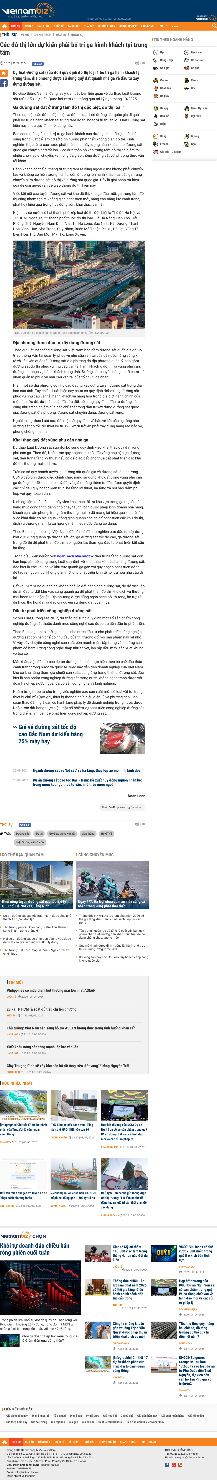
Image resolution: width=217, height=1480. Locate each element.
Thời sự (9, 34)
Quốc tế (11, 996)
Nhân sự (77, 35)
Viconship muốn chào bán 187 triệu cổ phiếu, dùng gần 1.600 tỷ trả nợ (74, 1195)
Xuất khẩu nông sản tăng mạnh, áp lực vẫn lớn (42, 1047)
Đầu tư (61, 35)
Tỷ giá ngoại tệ (40, 1415)
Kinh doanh (7, 1205)
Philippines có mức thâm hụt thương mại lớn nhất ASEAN (51, 990)
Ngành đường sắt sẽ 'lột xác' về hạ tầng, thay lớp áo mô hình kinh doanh (89, 770)
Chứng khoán (59, 1137)
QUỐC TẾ (59, 26)
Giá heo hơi (110, 1415)
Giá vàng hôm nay (17, 1415)
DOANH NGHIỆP (127, 26)
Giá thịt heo (58, 1422)
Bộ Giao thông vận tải (62, 833)
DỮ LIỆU (164, 26)
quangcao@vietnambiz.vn (189, 1457)
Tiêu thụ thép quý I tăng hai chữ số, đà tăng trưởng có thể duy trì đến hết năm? (196, 1330)
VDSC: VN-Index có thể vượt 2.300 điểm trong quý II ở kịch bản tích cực (196, 1253)
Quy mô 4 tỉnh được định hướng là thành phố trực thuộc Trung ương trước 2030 (112, 947)
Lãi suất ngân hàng (172, 1415)
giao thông (88, 833)
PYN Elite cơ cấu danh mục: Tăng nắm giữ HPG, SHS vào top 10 (72, 1127)
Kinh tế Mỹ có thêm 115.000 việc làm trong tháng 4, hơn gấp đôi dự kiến (130, 1253)
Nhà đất (5, 1142)
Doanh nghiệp (15, 1072)
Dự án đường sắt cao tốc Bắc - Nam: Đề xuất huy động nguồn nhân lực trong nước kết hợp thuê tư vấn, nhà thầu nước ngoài (87, 782)
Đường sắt (22, 833)
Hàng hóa (12, 1034)
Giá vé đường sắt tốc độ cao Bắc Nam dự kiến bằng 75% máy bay (50, 734)
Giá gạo (73, 1422)
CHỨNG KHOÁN (106, 26)
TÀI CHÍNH (73, 26)
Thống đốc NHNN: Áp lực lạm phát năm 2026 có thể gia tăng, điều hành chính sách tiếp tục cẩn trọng (111, 919)
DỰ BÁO (29, 26)
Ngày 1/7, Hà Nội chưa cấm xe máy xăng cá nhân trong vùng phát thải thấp (111, 904)
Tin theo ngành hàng (173, 39)
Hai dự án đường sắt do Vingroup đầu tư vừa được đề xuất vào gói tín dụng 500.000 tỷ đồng (37, 940)
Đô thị (39, 833)
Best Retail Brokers (110, 1422)
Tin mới (15, 982)
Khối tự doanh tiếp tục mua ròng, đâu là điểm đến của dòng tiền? (50, 1338)
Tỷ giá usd (59, 1415)
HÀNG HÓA (44, 26)
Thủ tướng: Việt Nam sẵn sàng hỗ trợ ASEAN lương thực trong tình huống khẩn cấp (71, 1028)
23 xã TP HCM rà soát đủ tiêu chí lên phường (41, 1009)
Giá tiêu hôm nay (147, 1415)
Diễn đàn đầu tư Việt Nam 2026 (145, 1422)
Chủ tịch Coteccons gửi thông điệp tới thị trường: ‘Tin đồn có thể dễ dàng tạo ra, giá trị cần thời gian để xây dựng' (124, 1200)
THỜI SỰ (15, 26)
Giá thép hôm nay (16, 1422)
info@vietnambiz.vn (26, 1472)
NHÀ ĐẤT (89, 26)
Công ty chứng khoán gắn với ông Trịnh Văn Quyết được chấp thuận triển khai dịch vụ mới (130, 1330)
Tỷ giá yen (76, 1415)
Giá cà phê (127, 1415)
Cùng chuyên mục (96, 854)
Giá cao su (88, 1422)
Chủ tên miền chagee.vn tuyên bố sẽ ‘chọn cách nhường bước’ (23, 1195)
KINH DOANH (148, 26)
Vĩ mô (25, 35)
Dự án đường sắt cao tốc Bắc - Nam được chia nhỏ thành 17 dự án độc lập (37, 917)
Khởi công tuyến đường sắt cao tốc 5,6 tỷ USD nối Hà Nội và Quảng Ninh (34, 904)
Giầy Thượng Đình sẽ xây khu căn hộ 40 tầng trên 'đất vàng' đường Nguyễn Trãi (68, 1066)
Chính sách (42, 35)
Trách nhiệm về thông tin (21, 1475)
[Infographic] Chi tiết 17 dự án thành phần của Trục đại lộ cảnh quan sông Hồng (23, 1129)
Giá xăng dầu (196, 1415)
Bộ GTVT (106, 833)
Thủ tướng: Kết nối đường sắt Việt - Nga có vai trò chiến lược (36, 952)
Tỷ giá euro (92, 1415)
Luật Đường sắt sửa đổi (30, 842)
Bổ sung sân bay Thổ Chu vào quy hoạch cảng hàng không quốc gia (113, 959)
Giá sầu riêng (39, 1422)
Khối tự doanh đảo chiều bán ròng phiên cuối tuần (34, 1249)
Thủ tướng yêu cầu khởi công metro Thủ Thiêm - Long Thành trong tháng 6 (35, 929)
